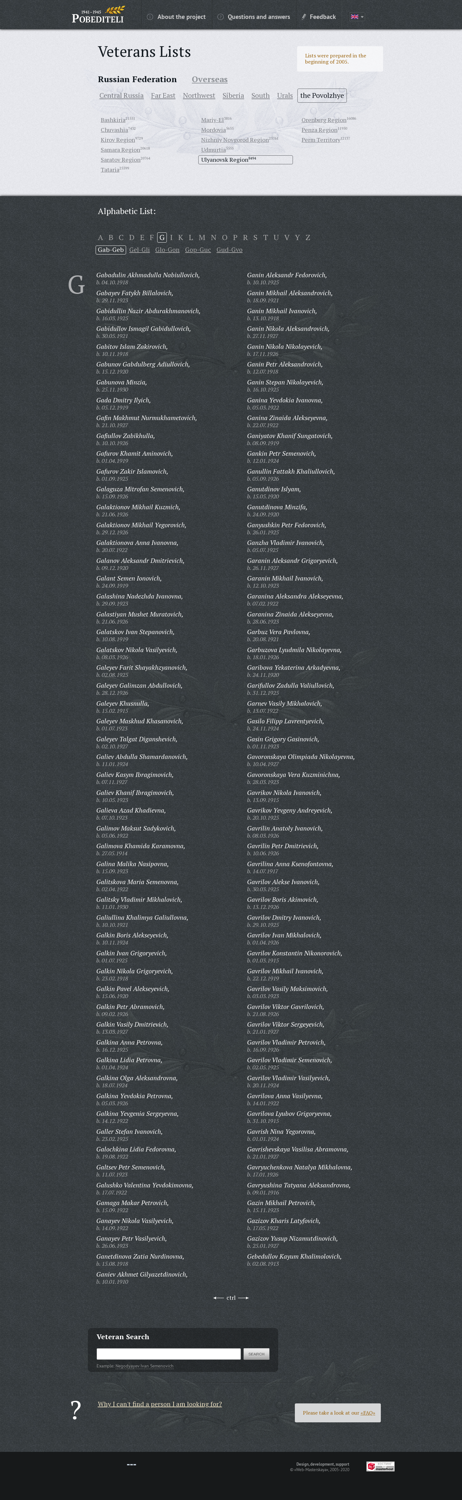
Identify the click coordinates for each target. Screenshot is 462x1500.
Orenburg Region (324, 120)
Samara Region (120, 149)
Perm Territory (321, 139)
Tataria (110, 169)
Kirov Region (118, 139)
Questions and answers (254, 16)
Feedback (319, 16)
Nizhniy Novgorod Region (235, 139)
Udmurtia (213, 149)
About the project (176, 16)
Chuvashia (114, 130)
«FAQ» (368, 1412)
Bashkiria (113, 120)
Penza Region (320, 130)
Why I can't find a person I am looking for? (160, 1404)
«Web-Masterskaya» (311, 1469)
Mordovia (213, 130)
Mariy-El (212, 120)
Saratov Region (121, 159)
